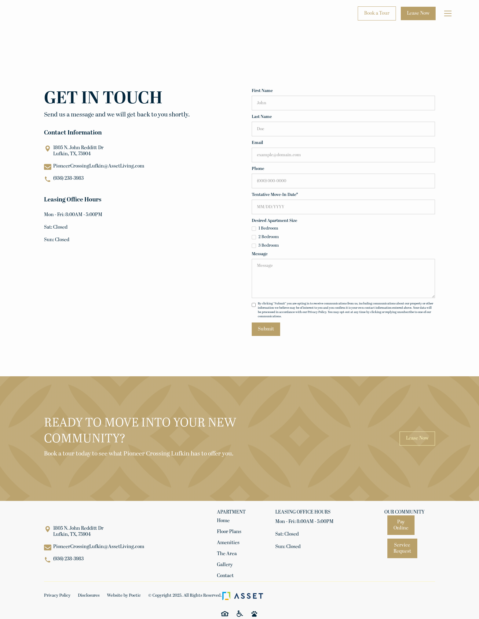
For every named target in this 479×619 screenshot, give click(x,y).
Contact (225, 576)
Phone (258, 169)
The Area (227, 554)
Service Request (402, 548)
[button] (448, 13)
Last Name (262, 117)
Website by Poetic (124, 595)
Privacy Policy (57, 595)
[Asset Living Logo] (242, 595)
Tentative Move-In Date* (275, 195)
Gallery (225, 565)
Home (223, 521)
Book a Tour (376, 13)
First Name (262, 91)
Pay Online (400, 525)
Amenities (228, 543)
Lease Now (418, 13)
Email (257, 143)
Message (260, 254)
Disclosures (89, 595)
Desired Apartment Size (274, 221)
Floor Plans (229, 532)
